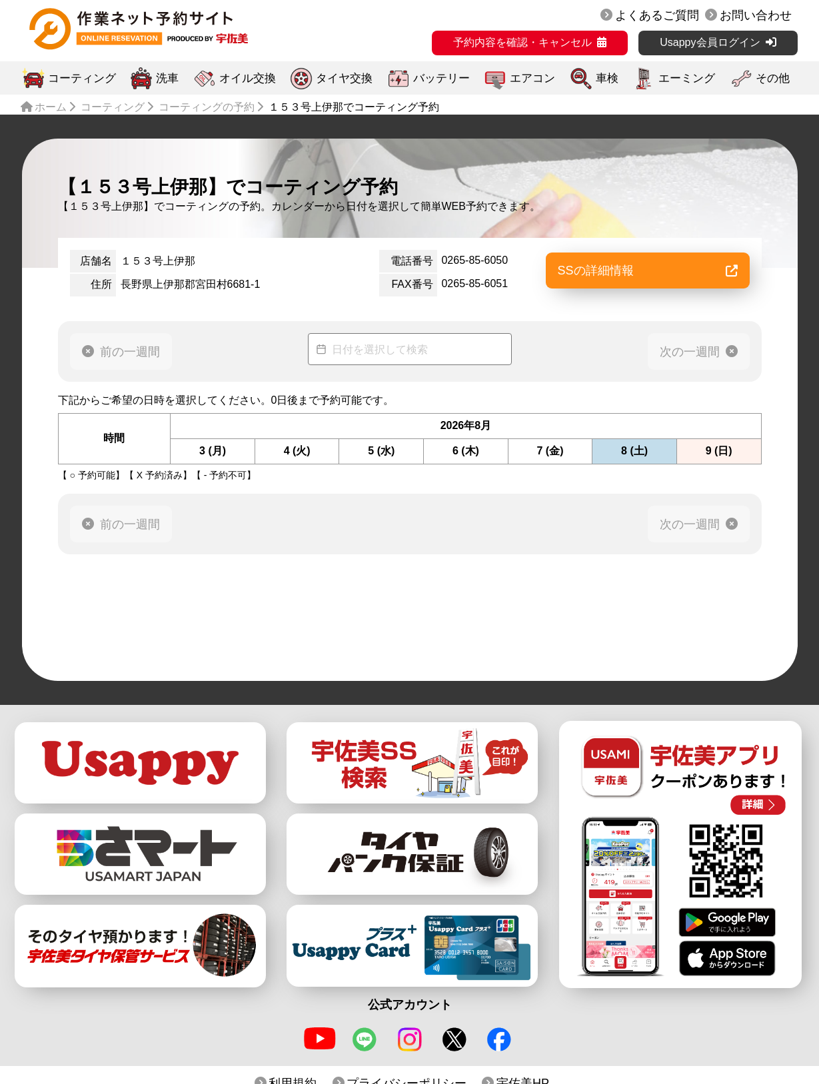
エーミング (686, 78)
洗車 (167, 78)
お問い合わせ (756, 15)
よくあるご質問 (657, 15)
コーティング (82, 78)
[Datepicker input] (410, 349)
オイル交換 (247, 78)
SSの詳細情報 (648, 270)
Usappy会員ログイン (710, 42)
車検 (607, 78)
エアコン (532, 78)
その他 (773, 78)
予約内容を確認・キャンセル (522, 42)
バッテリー (441, 78)
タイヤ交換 (344, 78)
